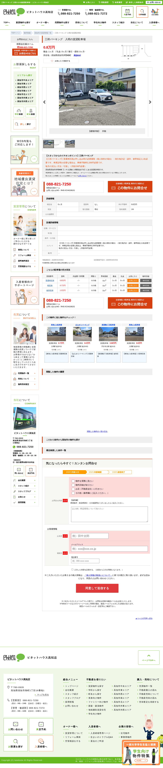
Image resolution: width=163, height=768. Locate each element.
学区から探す (95, 690)
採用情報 (21, 502)
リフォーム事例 (24, 255)
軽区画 (49, 285)
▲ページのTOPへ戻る (144, 618)
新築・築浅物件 (96, 706)
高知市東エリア (24, 84)
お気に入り (133, 280)
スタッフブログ (24, 491)
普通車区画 (50, 281)
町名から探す (95, 694)
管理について (23, 250)
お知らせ (21, 497)
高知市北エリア (24, 94)
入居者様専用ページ (100, 733)
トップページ (71, 686)
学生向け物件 (100, 22)
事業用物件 (126, 737)
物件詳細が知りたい (82, 485)
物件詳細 (146, 280)
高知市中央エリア (25, 80)
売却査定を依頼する (149, 702)
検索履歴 (117, 2)
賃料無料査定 (23, 261)
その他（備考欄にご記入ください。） (90, 493)
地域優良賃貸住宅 (97, 710)
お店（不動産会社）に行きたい (87, 489)
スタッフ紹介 (118, 22)
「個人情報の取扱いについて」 (98, 575)
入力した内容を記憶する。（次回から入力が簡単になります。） (97, 570)
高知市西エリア (24, 87)
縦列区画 (49, 290)
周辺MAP (77, 55)
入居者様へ (154, 22)
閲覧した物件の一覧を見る (97, 431)
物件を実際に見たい (82, 481)
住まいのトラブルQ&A (102, 737)
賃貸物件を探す (23, 22)
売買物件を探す (62, 22)
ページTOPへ (148, 660)
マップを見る (43, 695)
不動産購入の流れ (148, 690)
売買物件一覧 (23, 373)
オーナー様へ (42, 22)
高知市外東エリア (25, 98)
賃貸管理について (74, 733)
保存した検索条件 (134, 2)
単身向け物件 (95, 698)
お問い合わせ (82, 176)
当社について (137, 22)
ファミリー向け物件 (98, 702)
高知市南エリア (24, 91)
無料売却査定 (23, 384)
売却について (81, 22)
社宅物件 (125, 733)
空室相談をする (24, 266)
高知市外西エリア (25, 101)
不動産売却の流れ (148, 698)
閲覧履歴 (104, 2)
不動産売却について (149, 694)
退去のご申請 (97, 741)
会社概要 (21, 480)
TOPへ (7, 22)
